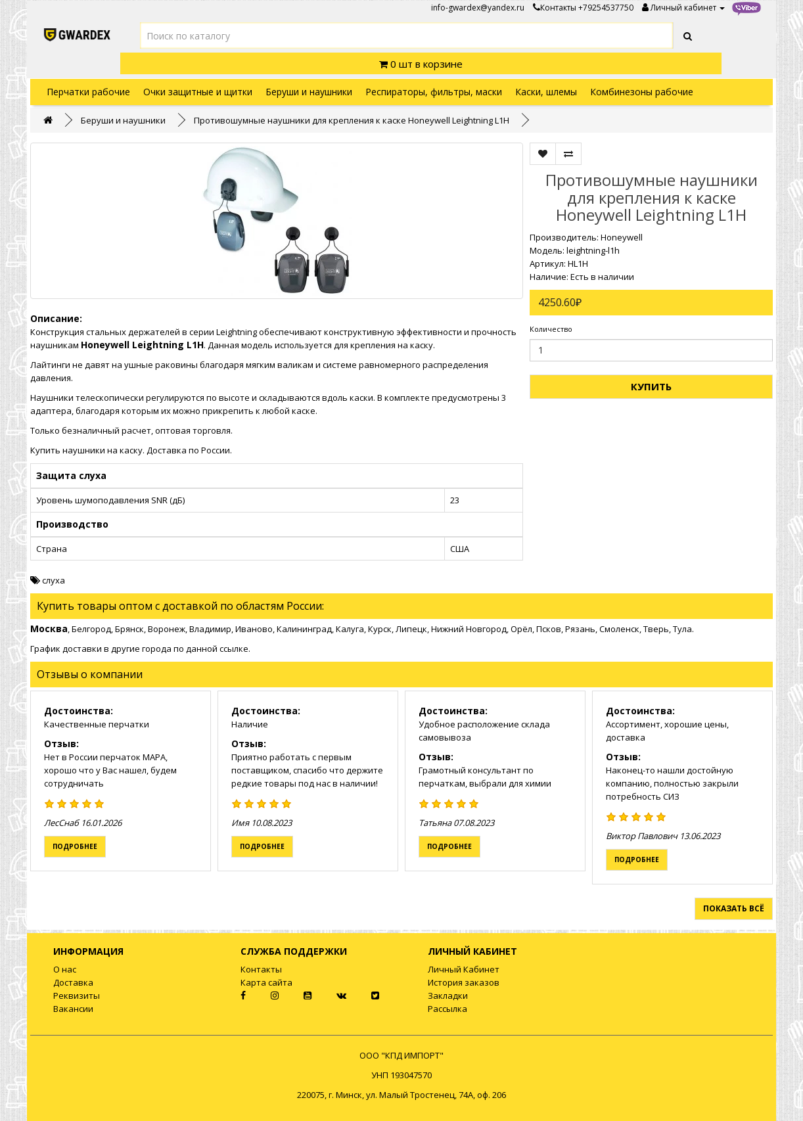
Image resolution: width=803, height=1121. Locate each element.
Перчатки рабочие (88, 91)
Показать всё (733, 908)
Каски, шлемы (546, 91)
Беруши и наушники (308, 91)
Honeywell (622, 237)
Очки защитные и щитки (197, 91)
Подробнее (75, 846)
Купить (651, 386)
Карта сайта (266, 982)
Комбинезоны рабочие (641, 91)
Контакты (554, 7)
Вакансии (73, 1009)
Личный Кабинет (463, 969)
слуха (53, 580)
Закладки (448, 995)
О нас (64, 969)
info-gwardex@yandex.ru (477, 7)
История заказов (463, 982)
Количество (551, 329)
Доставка (73, 982)
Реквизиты (76, 995)
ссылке (233, 648)
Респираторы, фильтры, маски (433, 91)
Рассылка (447, 1009)
